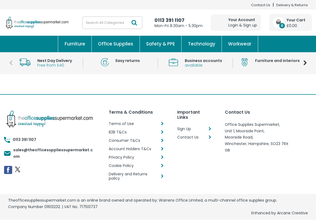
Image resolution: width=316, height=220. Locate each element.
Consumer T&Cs (124, 140)
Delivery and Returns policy (128, 176)
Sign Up (184, 129)
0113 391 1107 (169, 20)
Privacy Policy (121, 157)
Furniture (75, 44)
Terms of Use (121, 124)
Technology (201, 44)
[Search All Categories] (112, 23)
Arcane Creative (292, 213)
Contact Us (260, 5)
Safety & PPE (160, 44)
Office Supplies (115, 44)
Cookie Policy (121, 165)
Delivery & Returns (292, 5)
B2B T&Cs (118, 132)
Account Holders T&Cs (130, 149)
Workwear (239, 44)
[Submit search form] (134, 23)
